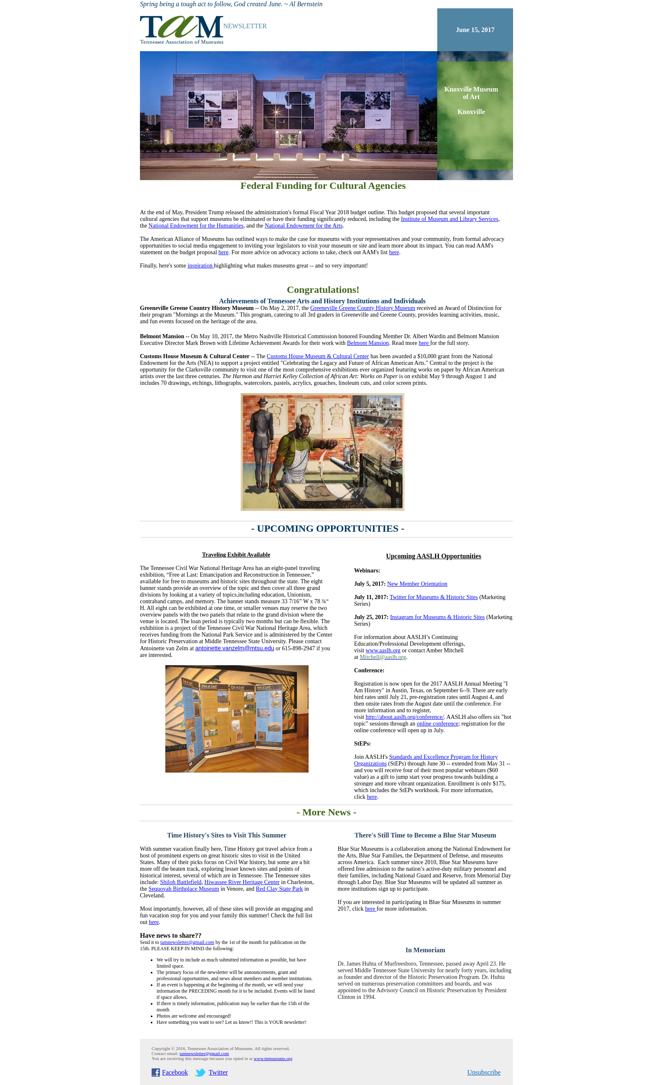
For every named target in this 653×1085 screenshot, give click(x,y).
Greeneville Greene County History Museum (362, 308)
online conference (438, 724)
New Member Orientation (417, 584)
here (224, 252)
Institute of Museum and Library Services (449, 219)
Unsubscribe (484, 1072)
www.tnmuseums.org (273, 1058)
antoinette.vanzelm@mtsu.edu (234, 648)
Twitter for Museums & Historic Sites (434, 597)
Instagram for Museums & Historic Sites (437, 617)
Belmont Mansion (368, 343)
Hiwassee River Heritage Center (242, 882)
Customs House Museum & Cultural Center (318, 356)
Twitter (218, 1072)
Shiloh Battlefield (181, 882)
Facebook (175, 1072)
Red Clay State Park (279, 889)
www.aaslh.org (383, 650)
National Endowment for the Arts (304, 226)
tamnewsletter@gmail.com (204, 1053)
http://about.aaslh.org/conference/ (405, 717)
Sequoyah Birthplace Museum (184, 889)
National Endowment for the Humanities (196, 226)
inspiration (200, 266)
